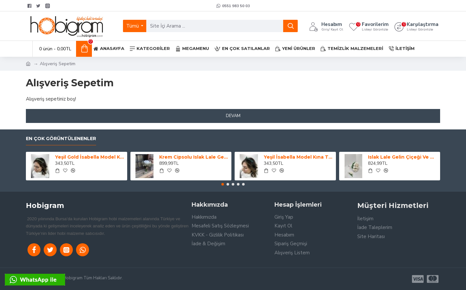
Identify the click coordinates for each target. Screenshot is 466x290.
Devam (233, 116)
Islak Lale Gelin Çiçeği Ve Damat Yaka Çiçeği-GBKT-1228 (403, 157)
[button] (222, 184)
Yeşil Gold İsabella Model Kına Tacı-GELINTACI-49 (90, 157)
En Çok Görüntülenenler (61, 138)
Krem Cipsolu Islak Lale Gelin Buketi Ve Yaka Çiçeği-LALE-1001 (194, 157)
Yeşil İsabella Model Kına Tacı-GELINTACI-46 (299, 157)
